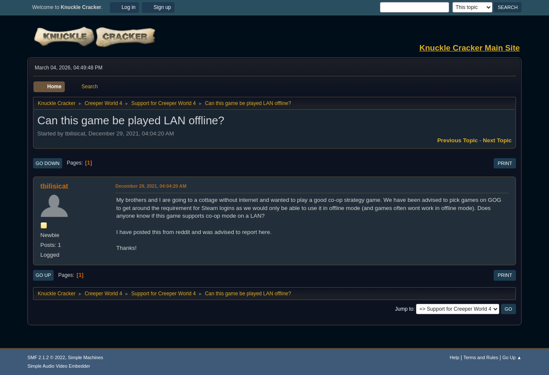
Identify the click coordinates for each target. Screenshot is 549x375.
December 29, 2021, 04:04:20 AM (151, 186)
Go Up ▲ (512, 357)
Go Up (43, 275)
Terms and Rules (481, 357)
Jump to (404, 309)
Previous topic (457, 140)
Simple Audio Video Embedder (58, 366)
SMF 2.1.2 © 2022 (46, 357)
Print (505, 163)
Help (454, 357)
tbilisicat (54, 186)
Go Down (48, 163)
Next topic (497, 140)
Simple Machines (85, 357)
